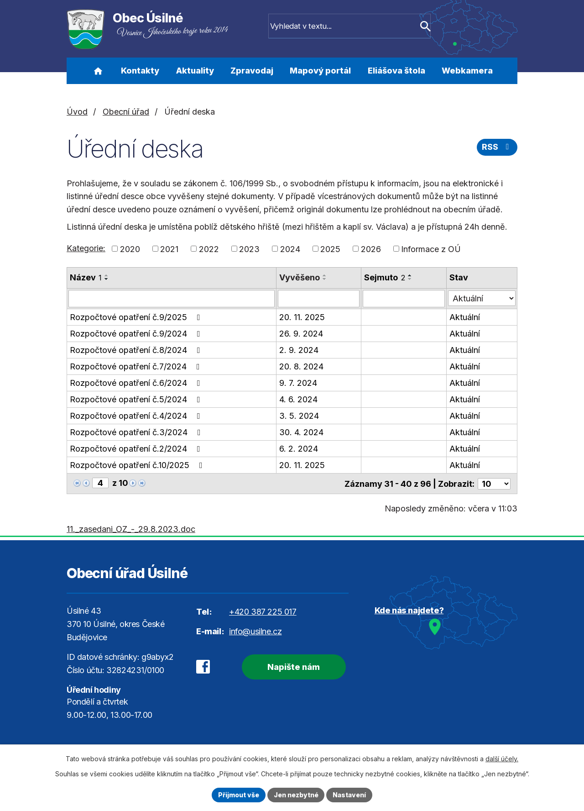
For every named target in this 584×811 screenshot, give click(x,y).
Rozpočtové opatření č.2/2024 (137, 448)
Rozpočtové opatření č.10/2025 (138, 465)
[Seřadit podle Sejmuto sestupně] (410, 279)
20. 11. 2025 (302, 317)
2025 (330, 248)
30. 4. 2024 (301, 432)
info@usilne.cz (255, 631)
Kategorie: (86, 248)
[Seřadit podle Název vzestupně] (107, 275)
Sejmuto (384, 277)
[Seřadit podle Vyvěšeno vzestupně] (325, 275)
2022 (209, 248)
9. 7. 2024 (298, 383)
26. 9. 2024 (301, 333)
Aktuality (195, 70)
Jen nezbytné (295, 795)
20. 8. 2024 (301, 366)
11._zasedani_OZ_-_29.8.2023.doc (131, 528)
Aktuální (464, 317)
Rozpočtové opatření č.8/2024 (137, 350)
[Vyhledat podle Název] (171, 298)
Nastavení (350, 795)
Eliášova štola (396, 70)
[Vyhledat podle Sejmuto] (404, 298)
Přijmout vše (238, 795)
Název (86, 277)
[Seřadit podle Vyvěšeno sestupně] (325, 279)
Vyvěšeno (299, 277)
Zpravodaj (251, 70)
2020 (130, 248)
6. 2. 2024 (298, 448)
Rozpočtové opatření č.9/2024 (137, 333)
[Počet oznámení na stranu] (494, 483)
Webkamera (467, 70)
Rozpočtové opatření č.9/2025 (137, 317)
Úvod (98, 71)
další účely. (501, 759)
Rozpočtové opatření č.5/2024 (137, 399)
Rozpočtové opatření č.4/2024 (137, 416)
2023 (249, 248)
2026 (371, 248)
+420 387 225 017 (263, 611)
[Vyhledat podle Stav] (482, 297)
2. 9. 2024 (298, 350)
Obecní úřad (126, 111)
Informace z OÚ (431, 248)
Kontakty (140, 70)
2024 (290, 248)
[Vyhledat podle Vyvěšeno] (319, 298)
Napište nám (292, 666)
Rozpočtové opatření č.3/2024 (137, 432)
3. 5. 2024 (299, 416)
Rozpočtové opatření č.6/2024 (137, 383)
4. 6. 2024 (298, 399)
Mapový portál (320, 70)
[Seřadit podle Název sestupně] (107, 279)
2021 (169, 248)
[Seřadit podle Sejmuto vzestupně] (410, 275)
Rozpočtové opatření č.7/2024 (136, 366)
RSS (497, 148)
